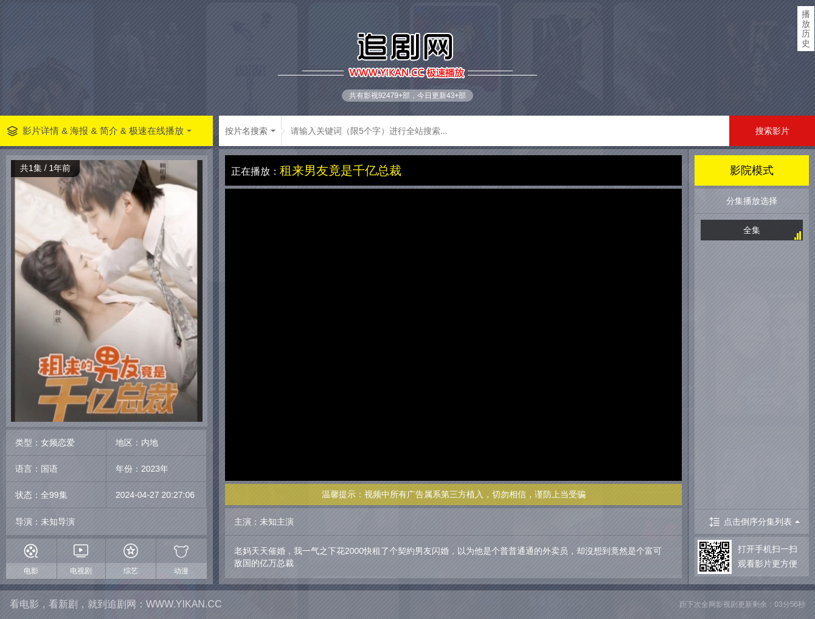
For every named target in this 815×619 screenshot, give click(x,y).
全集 (751, 230)
